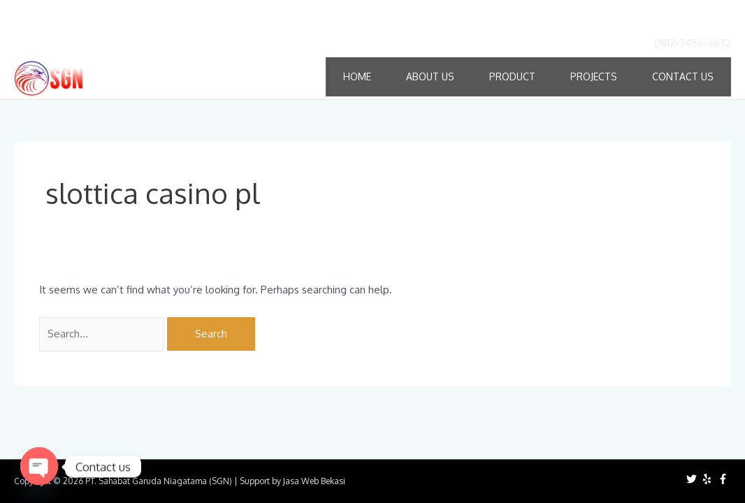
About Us (430, 76)
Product (512, 76)
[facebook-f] (725, 479)
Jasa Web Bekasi (314, 481)
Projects (593, 76)
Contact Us (683, 76)
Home (357, 76)
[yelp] (709, 479)
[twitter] (693, 479)
